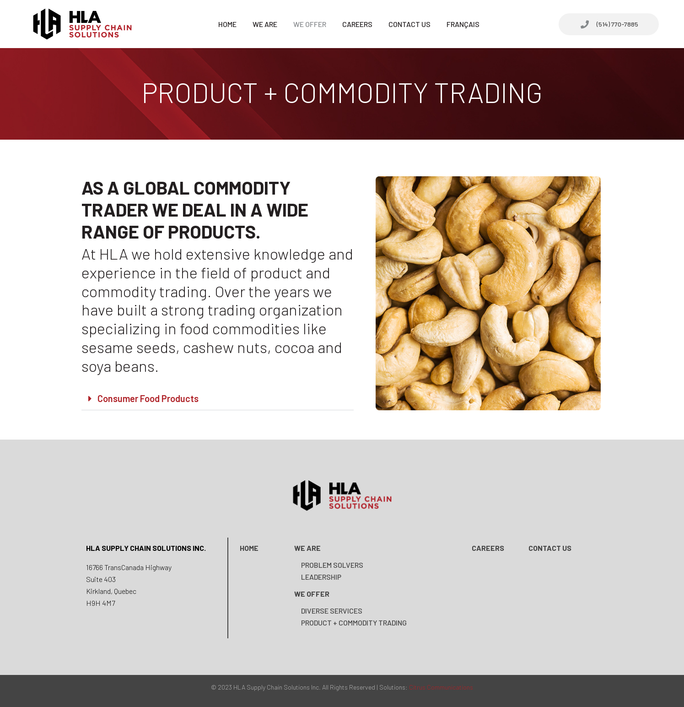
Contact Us (409, 24)
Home (227, 24)
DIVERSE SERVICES (331, 610)
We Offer (309, 24)
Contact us (549, 548)
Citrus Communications (441, 687)
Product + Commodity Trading (354, 622)
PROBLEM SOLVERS (332, 564)
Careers (357, 24)
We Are (265, 24)
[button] (217, 398)
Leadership (321, 576)
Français (463, 24)
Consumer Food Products (148, 398)
